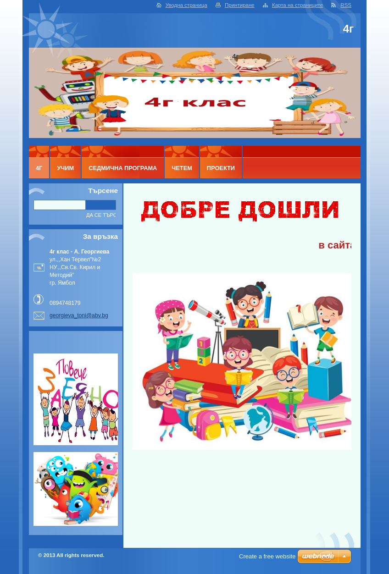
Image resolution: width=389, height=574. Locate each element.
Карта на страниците (297, 5)
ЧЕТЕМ (182, 168)
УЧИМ (65, 168)
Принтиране (240, 5)
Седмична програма (123, 168)
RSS (345, 5)
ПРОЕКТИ (221, 168)
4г (39, 168)
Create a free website (267, 556)
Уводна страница (186, 5)
